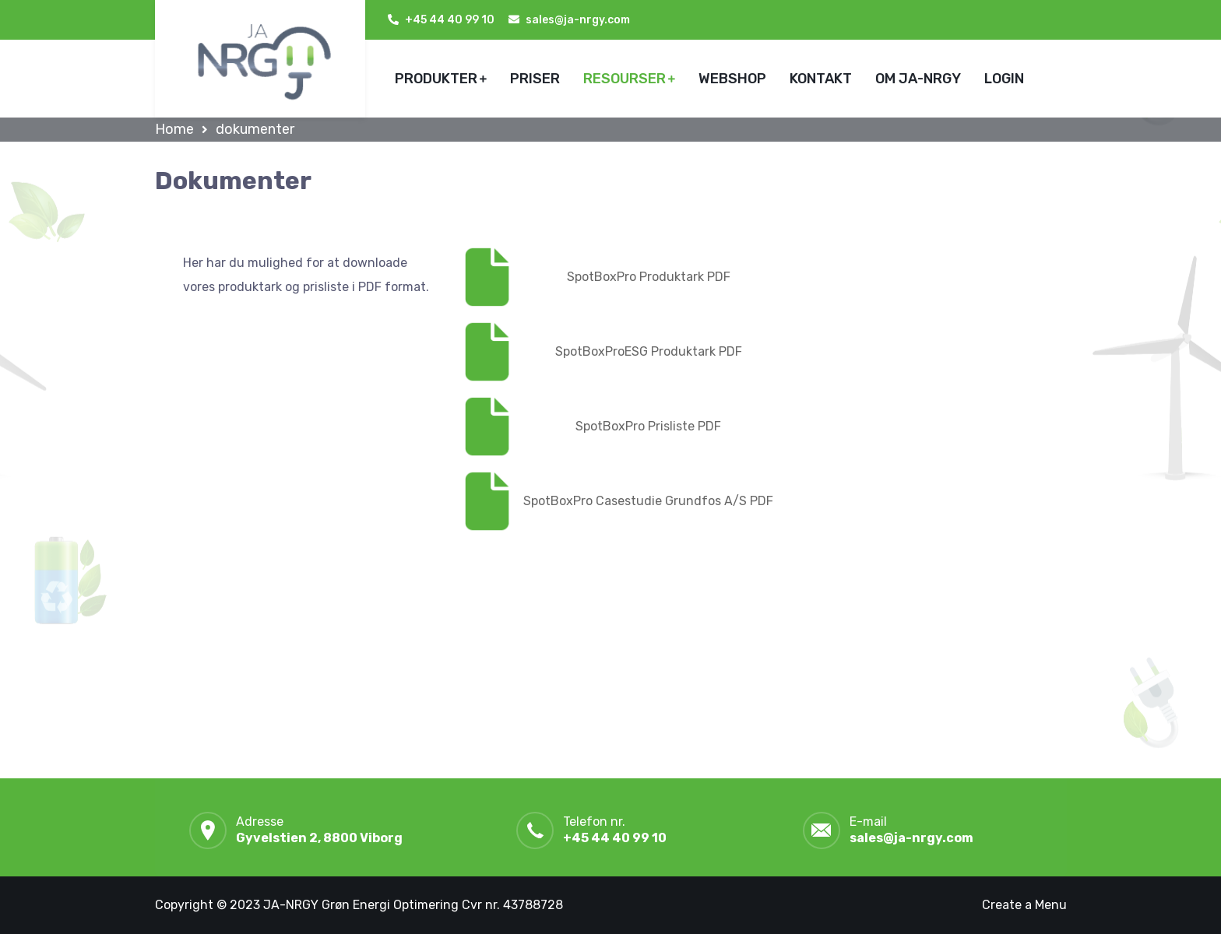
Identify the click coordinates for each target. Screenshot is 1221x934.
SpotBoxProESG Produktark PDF (648, 351)
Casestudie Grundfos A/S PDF (684, 500)
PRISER (535, 78)
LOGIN (1004, 78)
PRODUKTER (436, 78)
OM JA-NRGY (918, 78)
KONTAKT (821, 78)
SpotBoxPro (603, 276)
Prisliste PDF (684, 426)
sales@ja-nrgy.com (911, 837)
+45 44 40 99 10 (449, 19)
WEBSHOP (732, 78)
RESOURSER (624, 78)
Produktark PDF (684, 276)
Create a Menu (1024, 904)
